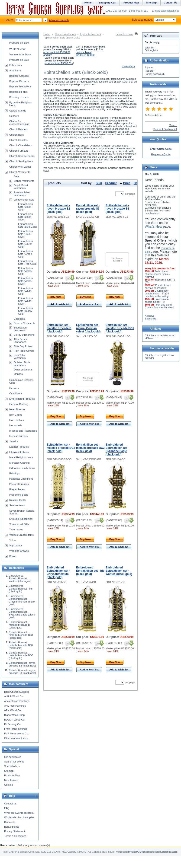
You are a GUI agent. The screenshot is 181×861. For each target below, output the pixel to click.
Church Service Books (22, 156)
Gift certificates (12, 757)
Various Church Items (21, 534)
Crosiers (14, 388)
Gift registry (151, 50)
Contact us (10, 803)
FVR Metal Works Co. (16, 733)
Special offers (11, 766)
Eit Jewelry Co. (12, 724)
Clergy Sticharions (24, 334)
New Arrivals (11, 780)
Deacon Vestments (24, 323)
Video (12, 540)
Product (110, 183)
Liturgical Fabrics (19, 452)
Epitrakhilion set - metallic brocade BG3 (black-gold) (90, 448)
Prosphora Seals (18, 494)
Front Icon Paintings (15, 728)
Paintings (14, 473)
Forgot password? (155, 74)
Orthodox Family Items (22, 468)
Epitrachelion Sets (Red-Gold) (27, 262)
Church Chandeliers (20, 145)
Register (149, 70)
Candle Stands (17, 110)
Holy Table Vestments (20, 356)
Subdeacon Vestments (20, 329)
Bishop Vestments (24, 180)
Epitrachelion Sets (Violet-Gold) (25, 271)
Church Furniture (19, 150)
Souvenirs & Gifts (19, 524)
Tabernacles (16, 529)
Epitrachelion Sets (90, 34)
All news (149, 315)
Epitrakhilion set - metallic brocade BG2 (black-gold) (61, 448)
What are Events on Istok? (19, 812)
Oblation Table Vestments (22, 364)
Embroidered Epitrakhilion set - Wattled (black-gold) (119, 571)
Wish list (149, 47)
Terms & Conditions (15, 836)
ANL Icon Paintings (15, 705)
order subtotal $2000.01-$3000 (85, 53)
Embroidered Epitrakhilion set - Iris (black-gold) (90, 571)
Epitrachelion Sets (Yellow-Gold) (25, 311)
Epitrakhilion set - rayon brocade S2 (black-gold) (58, 209)
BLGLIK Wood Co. (14, 719)
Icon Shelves (16, 420)
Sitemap (8, 770)
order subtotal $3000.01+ (59, 63)
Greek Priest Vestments (21, 186)
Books (12, 556)
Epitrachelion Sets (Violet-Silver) (25, 281)
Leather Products (19, 446)
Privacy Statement (14, 831)
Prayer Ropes (17, 489)
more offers (128, 66)
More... (173, 125)
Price (126, 183)
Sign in (149, 67)
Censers (14, 116)
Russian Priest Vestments (22, 194)
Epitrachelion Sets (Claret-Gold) (25, 244)
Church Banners (18, 129)
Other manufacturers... (17, 738)
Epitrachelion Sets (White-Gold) (25, 291)
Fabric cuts (15, 65)
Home (46, 34)
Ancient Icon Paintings (16, 701)
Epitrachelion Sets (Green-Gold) (25, 254)
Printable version (124, 34)
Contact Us (170, 2)
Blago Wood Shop (14, 715)
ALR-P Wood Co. (14, 696)
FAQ (6, 808)
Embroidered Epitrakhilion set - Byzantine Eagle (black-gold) (117, 449)
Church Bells (16, 134)
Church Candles (18, 140)
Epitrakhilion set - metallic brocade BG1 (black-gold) (120, 328)
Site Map (151, 2)
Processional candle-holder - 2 (157, 300)
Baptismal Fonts (18, 91)
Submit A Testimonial (165, 129)
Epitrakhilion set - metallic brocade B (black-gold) (59, 328)
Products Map (12, 775)
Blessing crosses (19, 97)
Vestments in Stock (20, 54)
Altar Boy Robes (23, 346)
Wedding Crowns (19, 550)
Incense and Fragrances (23, 430)
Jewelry (13, 441)
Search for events (14, 761)
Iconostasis (15, 425)
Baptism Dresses (19, 81)
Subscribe (150, 318)
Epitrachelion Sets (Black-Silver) (25, 217)
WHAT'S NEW (17, 49)
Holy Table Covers (24, 350)
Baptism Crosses (19, 75)
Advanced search (59, 20)
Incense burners (18, 436)
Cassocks (19, 318)
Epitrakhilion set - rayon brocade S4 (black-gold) (117, 209)
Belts (16, 176)
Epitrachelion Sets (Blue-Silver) (25, 234)
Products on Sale (19, 42)
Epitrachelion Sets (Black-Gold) (25, 207)
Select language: (154, 19)
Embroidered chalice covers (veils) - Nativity (157, 274)
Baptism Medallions (20, 86)
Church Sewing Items (21, 161)
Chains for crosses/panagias (19, 122)
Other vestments (23, 369)
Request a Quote (160, 154)
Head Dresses (17, 409)
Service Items (17, 505)
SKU (99, 183)
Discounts (9, 822)
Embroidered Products (22, 398)
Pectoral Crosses (19, 484)
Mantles (18, 374)
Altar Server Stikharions (20, 340)
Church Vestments (65, 34)
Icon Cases (15, 414)
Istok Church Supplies (16, 691)
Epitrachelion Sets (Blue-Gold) (27, 225)
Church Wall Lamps (20, 166)
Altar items (15, 70)
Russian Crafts (17, 500)
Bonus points (11, 826)
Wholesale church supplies (19, 817)
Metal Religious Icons (21, 457)
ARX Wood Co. (12, 710)
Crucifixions (16, 393)
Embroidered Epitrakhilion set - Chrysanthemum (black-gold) (58, 572)
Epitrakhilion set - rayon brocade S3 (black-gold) (88, 209)
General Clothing (19, 404)
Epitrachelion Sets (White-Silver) (25, 301)
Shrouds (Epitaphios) (21, 518)
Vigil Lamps (16, 545)
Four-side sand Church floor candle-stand (159, 306)
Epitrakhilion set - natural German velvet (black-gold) (88, 328)
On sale (8, 784)
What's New (153, 226)
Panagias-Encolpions (21, 478)
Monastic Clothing (19, 462)
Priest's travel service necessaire (157, 286)
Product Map (131, 2)
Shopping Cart (107, 2)
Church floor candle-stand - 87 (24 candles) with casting (157, 293)
